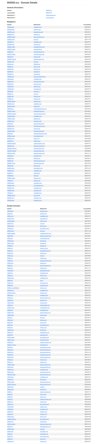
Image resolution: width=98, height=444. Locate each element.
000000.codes (11, 47)
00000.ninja (10, 372)
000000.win (10, 42)
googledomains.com (39, 47)
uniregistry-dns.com (39, 111)
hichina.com (37, 44)
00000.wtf (10, 436)
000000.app (10, 81)
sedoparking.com (38, 32)
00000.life (10, 273)
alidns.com (43, 397)
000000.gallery (11, 37)
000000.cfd (10, 156)
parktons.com (43, 211)
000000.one (10, 109)
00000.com (10, 253)
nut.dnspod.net (50, 17)
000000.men (10, 76)
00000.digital (10, 337)
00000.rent (10, 414)
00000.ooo (10, 255)
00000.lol (9, 392)
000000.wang (11, 39)
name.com (36, 91)
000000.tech (10, 89)
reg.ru (41, 280)
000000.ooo (10, 64)
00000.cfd (10, 335)
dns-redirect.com (44, 325)
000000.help (10, 188)
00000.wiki (10, 236)
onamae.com (43, 303)
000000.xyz (10, 141)
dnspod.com (43, 421)
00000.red (10, 327)
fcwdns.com (43, 258)
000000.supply (11, 178)
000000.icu (49, 10)
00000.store (10, 330)
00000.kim (10, 268)
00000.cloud (10, 226)
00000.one (10, 332)
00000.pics (10, 411)
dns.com (36, 39)
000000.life (10, 71)
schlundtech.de (38, 49)
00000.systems (11, 293)
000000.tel (10, 91)
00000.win (10, 238)
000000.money (11, 163)
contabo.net (37, 74)
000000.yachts (11, 111)
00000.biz (10, 213)
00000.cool (10, 350)
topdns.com (43, 253)
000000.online (11, 118)
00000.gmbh (10, 429)
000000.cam (10, 198)
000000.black (11, 29)
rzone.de (42, 429)
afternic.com (37, 86)
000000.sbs (10, 166)
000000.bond (10, 190)
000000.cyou (10, 121)
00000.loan (10, 355)
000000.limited (11, 49)
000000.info (10, 86)
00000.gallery (11, 364)
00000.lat (9, 394)
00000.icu (10, 258)
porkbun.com (37, 29)
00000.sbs (10, 322)
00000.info (10, 298)
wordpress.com (38, 183)
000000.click (10, 128)
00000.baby (10, 407)
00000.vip (10, 317)
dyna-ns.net (37, 66)
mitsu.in (42, 255)
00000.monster (11, 374)
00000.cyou (10, 216)
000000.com (10, 62)
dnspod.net (37, 34)
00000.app (10, 295)
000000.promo (11, 195)
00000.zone (10, 389)
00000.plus (10, 352)
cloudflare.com (38, 27)
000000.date (10, 200)
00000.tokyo (10, 303)
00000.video (10, 315)
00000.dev (10, 285)
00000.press (10, 278)
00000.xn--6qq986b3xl (13, 288)
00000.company (11, 384)
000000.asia (10, 170)
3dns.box (36, 175)
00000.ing (10, 399)
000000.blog (10, 183)
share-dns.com (38, 121)
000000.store (10, 104)
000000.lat (10, 193)
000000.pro (10, 74)
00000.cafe (10, 367)
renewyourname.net (39, 54)
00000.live (10, 248)
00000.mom (10, 369)
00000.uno (10, 310)
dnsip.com (43, 439)
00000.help (10, 431)
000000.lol (10, 133)
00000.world (10, 243)
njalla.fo (42, 387)
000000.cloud (11, 32)
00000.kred (10, 270)
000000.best (10, 27)
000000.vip (10, 94)
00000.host (10, 223)
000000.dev (10, 79)
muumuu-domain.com (40, 76)
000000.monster (11, 151)
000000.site (10, 96)
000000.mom (10, 138)
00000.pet (10, 426)
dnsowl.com (37, 166)
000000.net (10, 57)
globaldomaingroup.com (40, 133)
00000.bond (10, 377)
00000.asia (10, 263)
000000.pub (10, 158)
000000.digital (11, 116)
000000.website (11, 143)
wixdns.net (36, 106)
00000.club (10, 228)
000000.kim (10, 69)
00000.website (11, 233)
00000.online (10, 340)
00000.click (10, 387)
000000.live (10, 52)
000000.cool (10, 126)
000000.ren (10, 84)
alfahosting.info (44, 340)
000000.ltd (10, 123)
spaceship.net (37, 156)
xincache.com (37, 84)
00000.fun (10, 325)
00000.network (11, 424)
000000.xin (10, 180)
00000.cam (10, 404)
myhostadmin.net (38, 136)
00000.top (10, 305)
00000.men (10, 283)
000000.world (11, 131)
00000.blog (10, 409)
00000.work (10, 241)
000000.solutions (12, 148)
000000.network (11, 59)
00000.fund (10, 357)
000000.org (10, 66)
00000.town (10, 441)
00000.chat (10, 379)
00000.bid (10, 397)
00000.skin (10, 342)
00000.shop (10, 290)
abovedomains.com (39, 52)
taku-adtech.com (38, 168)
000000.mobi (10, 185)
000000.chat (10, 146)
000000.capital (11, 101)
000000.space (11, 136)
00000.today (10, 416)
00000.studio (10, 382)
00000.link (10, 246)
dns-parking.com (44, 228)
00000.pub (10, 359)
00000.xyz (10, 362)
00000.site (10, 320)
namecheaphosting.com (40, 109)
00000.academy (11, 419)
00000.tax (10, 439)
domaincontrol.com (39, 37)
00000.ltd (9, 265)
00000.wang (10, 231)
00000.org (10, 260)
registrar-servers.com (39, 126)
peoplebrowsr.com (45, 270)
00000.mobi (10, 312)
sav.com (42, 223)
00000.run (10, 275)
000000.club (10, 34)
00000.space (10, 307)
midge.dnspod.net (50, 15)
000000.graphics (11, 114)
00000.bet (10, 347)
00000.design (11, 221)
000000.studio (11, 106)
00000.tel (9, 434)
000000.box (10, 175)
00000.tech (10, 300)
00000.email (10, 218)
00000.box (10, 402)
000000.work (10, 44)
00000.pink (10, 421)
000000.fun (10, 99)
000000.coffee (11, 153)
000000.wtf (10, 161)
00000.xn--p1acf (11, 345)
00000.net (10, 251)
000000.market (11, 54)
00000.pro (10, 280)
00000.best (10, 211)
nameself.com (44, 345)
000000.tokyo (11, 168)
